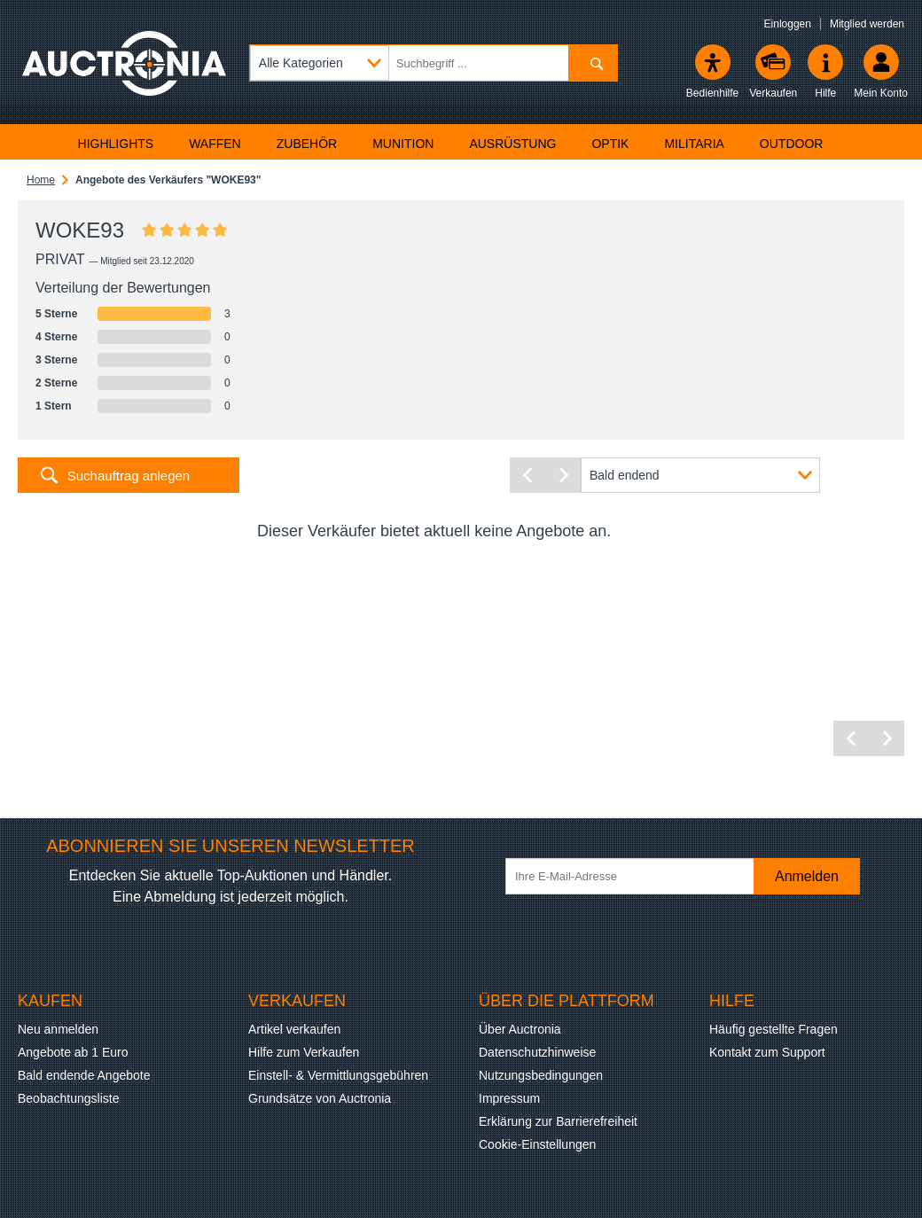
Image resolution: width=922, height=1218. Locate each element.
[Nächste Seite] (563, 475)
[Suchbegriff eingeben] (433, 63)
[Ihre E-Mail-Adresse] (638, 876)
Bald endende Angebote (84, 1075)
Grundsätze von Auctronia (319, 1098)
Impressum (509, 1098)
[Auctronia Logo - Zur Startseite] (124, 75)
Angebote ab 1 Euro (73, 1052)
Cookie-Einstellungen (537, 1144)
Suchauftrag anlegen (128, 475)
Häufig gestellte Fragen (773, 1029)
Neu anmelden (58, 1029)
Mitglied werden (867, 24)
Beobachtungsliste (68, 1098)
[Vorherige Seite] (527, 475)
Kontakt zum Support (767, 1052)
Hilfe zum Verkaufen (303, 1052)
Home (41, 180)
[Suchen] (592, 63)
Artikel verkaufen (294, 1029)
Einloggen (787, 24)
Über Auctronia (520, 1029)
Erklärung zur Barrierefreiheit (558, 1121)
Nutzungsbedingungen (541, 1075)
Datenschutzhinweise (537, 1052)
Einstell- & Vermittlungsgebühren (338, 1075)
